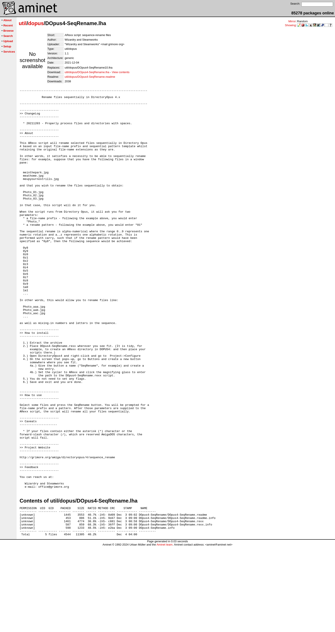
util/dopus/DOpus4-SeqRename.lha (87, 72)
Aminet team (165, 630)
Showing (290, 25)
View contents (121, 72)
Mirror (292, 21)
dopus (36, 23)
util (23, 23)
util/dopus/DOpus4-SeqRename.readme (90, 76)
